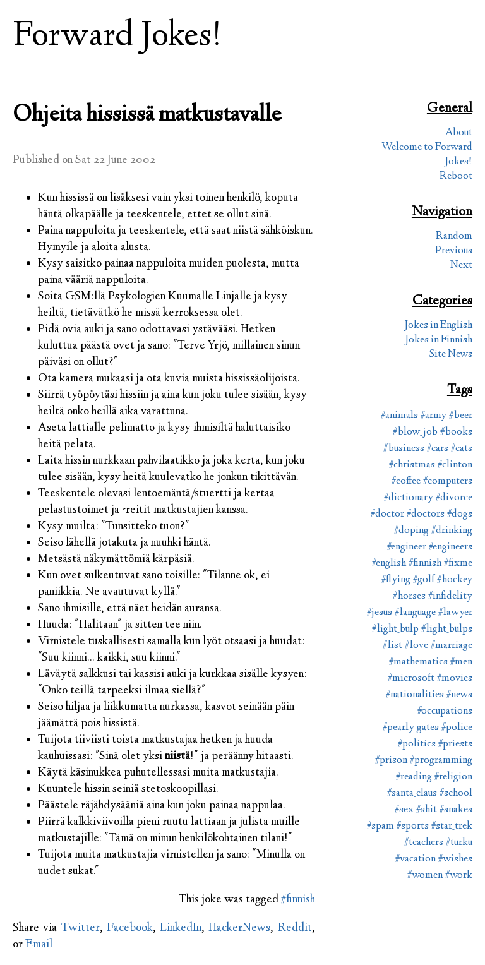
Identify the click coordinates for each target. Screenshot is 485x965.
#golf (423, 580)
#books (456, 432)
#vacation (415, 859)
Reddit (295, 928)
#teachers (423, 843)
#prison (391, 760)
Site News (450, 354)
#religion (453, 777)
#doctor (387, 514)
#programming (441, 760)
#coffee (406, 481)
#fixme (458, 563)
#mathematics (418, 662)
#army (433, 416)
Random (454, 236)
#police (456, 728)
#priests (455, 744)
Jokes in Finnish (438, 340)
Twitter (80, 928)
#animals (399, 416)
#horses (409, 596)
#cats (461, 448)
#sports (413, 826)
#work (458, 875)
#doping (411, 531)
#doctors (426, 514)
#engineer (406, 547)
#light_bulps (446, 629)
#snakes (456, 810)
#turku (459, 843)
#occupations (444, 711)
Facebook (130, 928)
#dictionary (408, 498)
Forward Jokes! (117, 37)
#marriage (451, 645)
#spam (380, 826)
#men (461, 662)
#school (456, 793)
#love (416, 645)
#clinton (455, 465)
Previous (453, 251)
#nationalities (415, 695)
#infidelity (450, 596)
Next (461, 265)
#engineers (450, 547)
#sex (404, 810)
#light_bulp (395, 629)
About (458, 133)
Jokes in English (438, 325)
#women (425, 875)
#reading (414, 777)
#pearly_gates (411, 728)
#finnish (298, 900)
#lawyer (455, 613)
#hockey (454, 580)
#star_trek (451, 826)
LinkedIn (180, 928)
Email (38, 945)
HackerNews (239, 928)
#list (392, 645)
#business (403, 448)
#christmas (412, 465)
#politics (417, 744)
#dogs (459, 514)
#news (459, 695)
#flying (395, 580)
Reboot (456, 176)
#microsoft (411, 678)
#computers (447, 481)
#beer (460, 416)
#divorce (454, 498)
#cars (437, 448)
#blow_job (415, 432)
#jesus (379, 613)
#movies (454, 678)
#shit (426, 810)
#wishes (455, 859)
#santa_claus (412, 793)
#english (389, 563)
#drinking (451, 531)
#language (415, 613)
